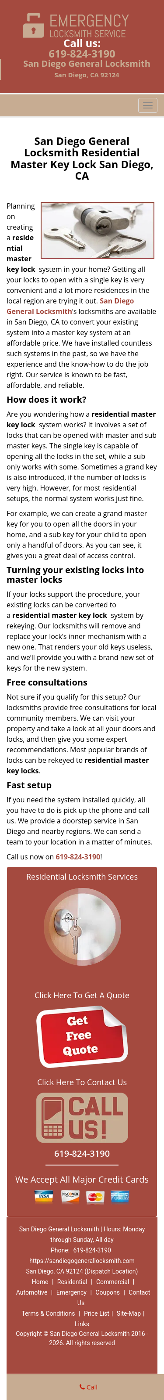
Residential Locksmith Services (82, 876)
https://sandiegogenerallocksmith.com (82, 1260)
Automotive (32, 1292)
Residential (72, 1281)
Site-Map (129, 1313)
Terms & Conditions (48, 1313)
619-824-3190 (82, 53)
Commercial (112, 1281)
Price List (96, 1313)
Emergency (71, 1292)
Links (82, 1324)
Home (40, 1281)
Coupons (107, 1292)
